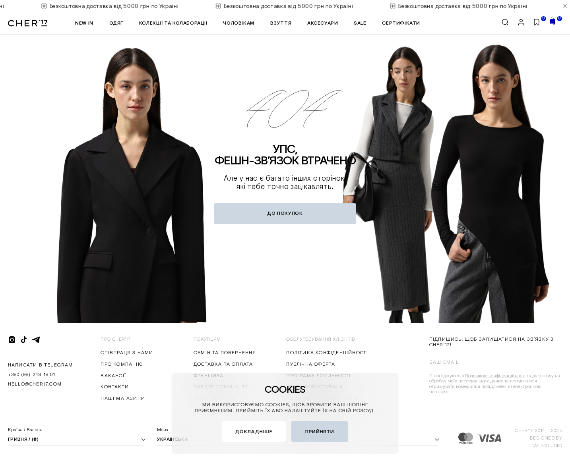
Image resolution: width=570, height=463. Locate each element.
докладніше (254, 431)
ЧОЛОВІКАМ (238, 22)
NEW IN (84, 22)
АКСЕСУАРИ (322, 22)
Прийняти (319, 431)
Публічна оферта (310, 364)
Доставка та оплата (223, 364)
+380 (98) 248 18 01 (32, 374)
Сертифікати (401, 22)
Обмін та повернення (225, 352)
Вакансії (113, 375)
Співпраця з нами (127, 352)
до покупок (284, 213)
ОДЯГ (116, 22)
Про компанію (121, 364)
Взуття (281, 22)
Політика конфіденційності (327, 352)
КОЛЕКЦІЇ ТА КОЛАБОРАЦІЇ (173, 22)
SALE (360, 22)
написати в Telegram (40, 364)
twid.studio (546, 445)
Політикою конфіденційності (495, 375)
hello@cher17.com (35, 383)
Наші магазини (123, 398)
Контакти (115, 386)
